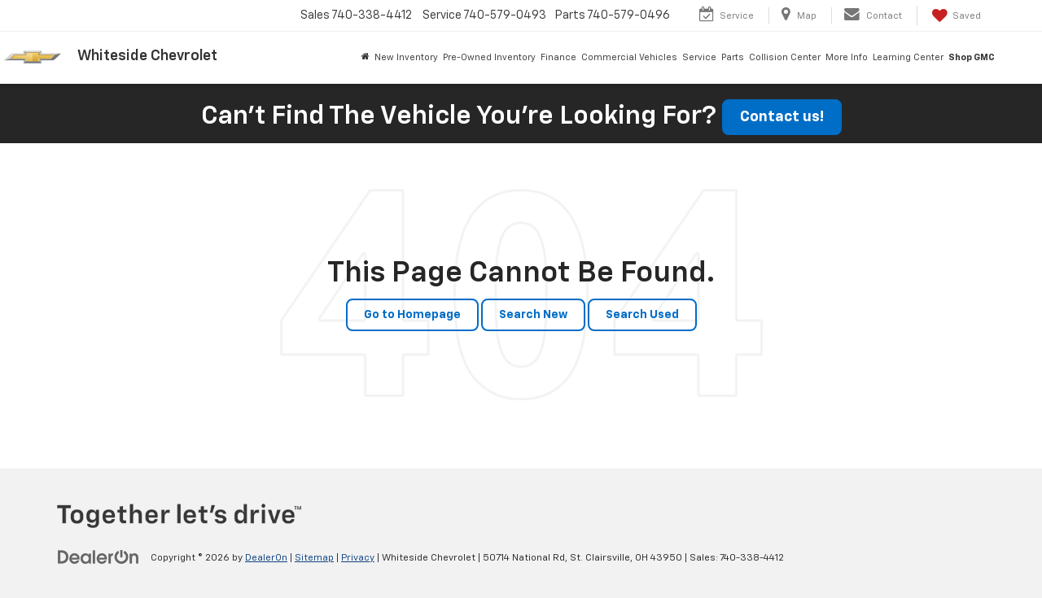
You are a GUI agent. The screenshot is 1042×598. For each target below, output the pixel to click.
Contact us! (782, 117)
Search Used (642, 315)
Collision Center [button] (785, 57)
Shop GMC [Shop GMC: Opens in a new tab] (971, 57)
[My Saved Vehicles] (955, 15)
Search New (533, 315)
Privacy (357, 558)
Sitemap (314, 558)
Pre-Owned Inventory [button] (489, 57)
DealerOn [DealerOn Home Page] (266, 558)
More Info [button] (846, 57)
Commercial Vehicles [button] (629, 57)
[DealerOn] (98, 557)
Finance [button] (558, 57)
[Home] (365, 58)
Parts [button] (732, 57)
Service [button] (699, 57)
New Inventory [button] (406, 57)
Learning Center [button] (908, 57)
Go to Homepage (412, 315)
